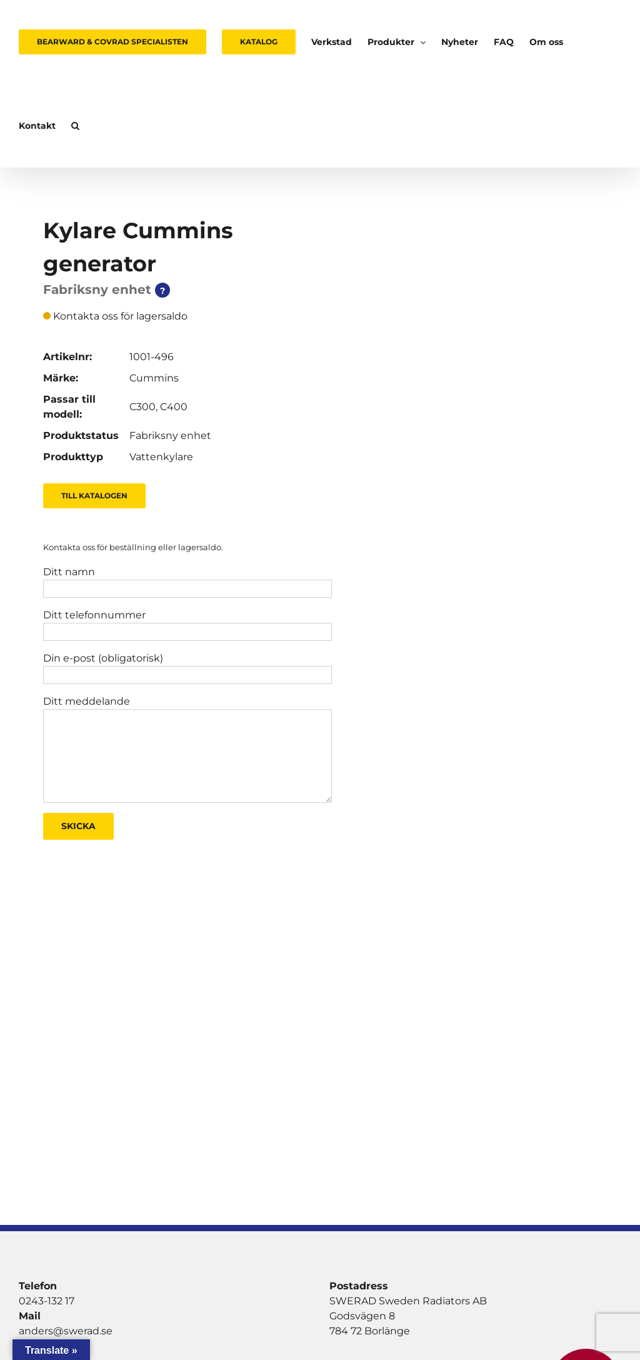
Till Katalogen (94, 495)
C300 (142, 407)
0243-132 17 (46, 1301)
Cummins (154, 378)
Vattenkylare (161, 457)
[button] (75, 126)
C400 (174, 407)
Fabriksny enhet (170, 435)
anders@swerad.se (65, 1331)
